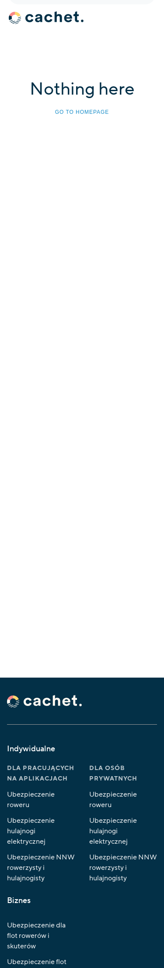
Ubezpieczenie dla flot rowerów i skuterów (36, 935)
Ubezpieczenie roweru (31, 800)
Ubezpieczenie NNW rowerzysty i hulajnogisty (41, 867)
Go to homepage (82, 112)
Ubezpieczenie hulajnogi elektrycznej (31, 831)
